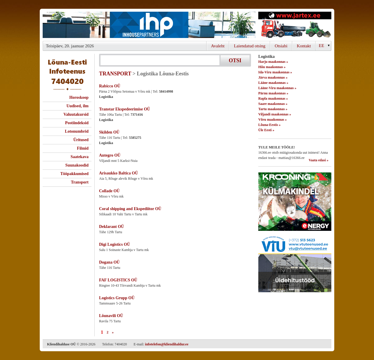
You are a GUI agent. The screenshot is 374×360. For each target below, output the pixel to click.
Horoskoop (79, 97)
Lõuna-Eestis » (269, 125)
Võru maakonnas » (272, 119)
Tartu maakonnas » (273, 109)
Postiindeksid (77, 123)
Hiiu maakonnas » (271, 67)
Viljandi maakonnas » (274, 114)
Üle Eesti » (266, 130)
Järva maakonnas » (273, 77)
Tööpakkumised (74, 174)
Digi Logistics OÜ (114, 244)
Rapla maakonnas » (273, 98)
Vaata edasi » (318, 160)
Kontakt (304, 46)
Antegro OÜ (109, 155)
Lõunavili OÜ (111, 316)
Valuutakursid (76, 114)
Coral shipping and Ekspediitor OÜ (130, 209)
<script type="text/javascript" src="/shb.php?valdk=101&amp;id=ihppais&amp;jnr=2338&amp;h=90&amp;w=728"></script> (149, 25)
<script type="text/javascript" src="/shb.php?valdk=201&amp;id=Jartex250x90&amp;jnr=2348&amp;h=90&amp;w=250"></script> (294, 25)
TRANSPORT (115, 74)
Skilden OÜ (109, 132)
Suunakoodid (77, 165)
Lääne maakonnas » (273, 83)
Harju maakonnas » (273, 62)
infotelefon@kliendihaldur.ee (166, 344)
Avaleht (217, 46)
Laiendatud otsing (249, 46)
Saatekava (80, 157)
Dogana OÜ (109, 262)
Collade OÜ (109, 191)
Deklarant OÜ (111, 226)
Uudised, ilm (78, 106)
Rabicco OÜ (109, 86)
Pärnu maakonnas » (273, 93)
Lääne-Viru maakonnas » (277, 88)
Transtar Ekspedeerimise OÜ (124, 109)
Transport (80, 182)
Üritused (81, 140)
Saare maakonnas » (273, 104)
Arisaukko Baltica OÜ (118, 173)
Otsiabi (281, 46)
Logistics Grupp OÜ (116, 298)
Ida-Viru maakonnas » (275, 72)
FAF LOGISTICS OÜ (118, 280)
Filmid (83, 148)
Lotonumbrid (77, 131)
